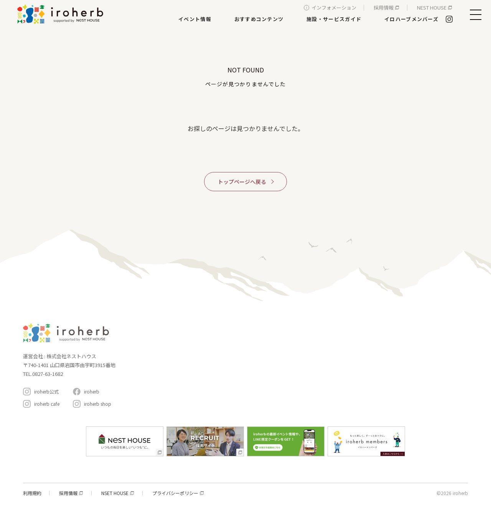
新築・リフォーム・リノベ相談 (274, 349)
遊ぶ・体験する (258, 371)
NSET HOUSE (115, 493)
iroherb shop (97, 403)
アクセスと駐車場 (435, 370)
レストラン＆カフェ (262, 360)
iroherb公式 (46, 391)
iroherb (91, 391)
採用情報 (384, 7)
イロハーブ (61, 14)
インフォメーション (333, 7)
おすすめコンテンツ (259, 19)
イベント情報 (194, 19)
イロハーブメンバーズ (411, 19)
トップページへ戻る (242, 181)
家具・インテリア (260, 339)
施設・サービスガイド (333, 19)
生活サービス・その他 (265, 382)
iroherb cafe (46, 403)
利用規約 (32, 493)
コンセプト (337, 327)
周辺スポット (340, 374)
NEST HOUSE (432, 7)
